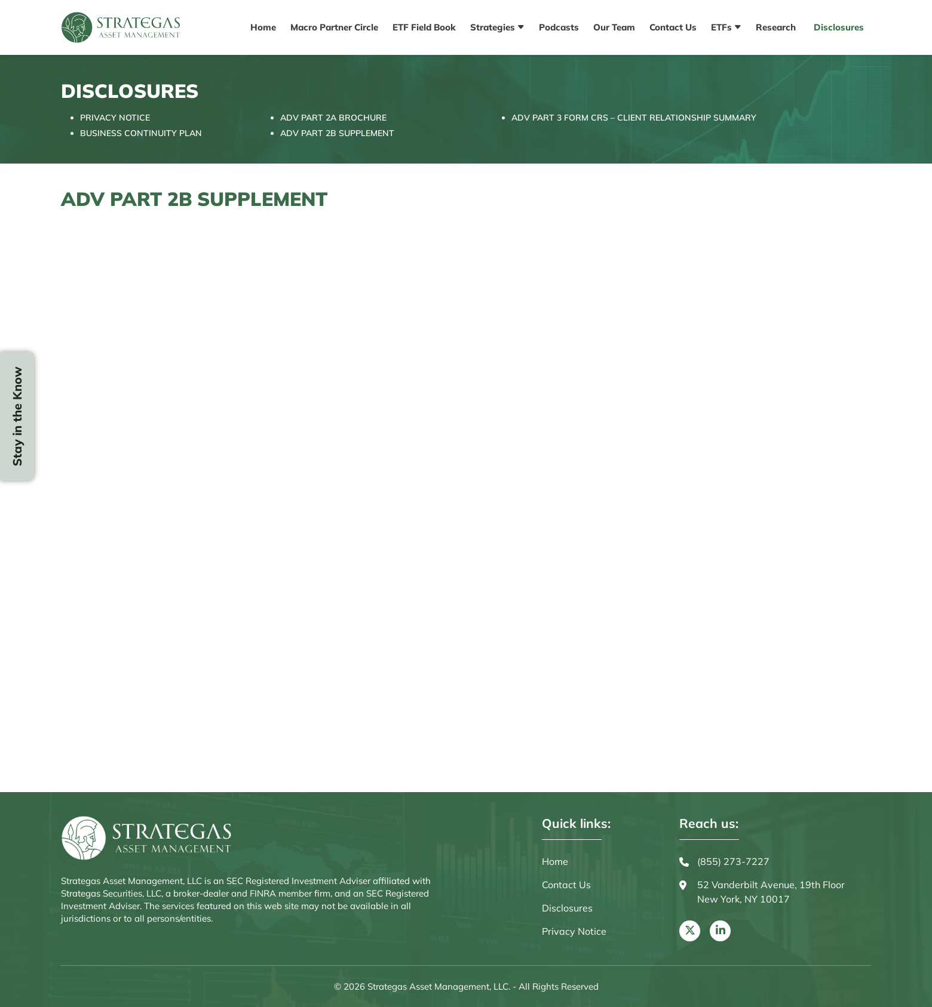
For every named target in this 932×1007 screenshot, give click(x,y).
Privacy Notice (574, 931)
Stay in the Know (17, 416)
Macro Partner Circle (334, 27)
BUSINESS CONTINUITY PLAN (141, 133)
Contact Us (673, 27)
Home (263, 27)
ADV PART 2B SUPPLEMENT (337, 133)
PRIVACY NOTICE (115, 117)
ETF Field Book (424, 27)
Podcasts (559, 27)
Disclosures (839, 27)
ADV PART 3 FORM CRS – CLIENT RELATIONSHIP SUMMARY (633, 117)
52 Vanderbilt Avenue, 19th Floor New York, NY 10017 (762, 892)
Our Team (614, 27)
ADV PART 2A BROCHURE (333, 117)
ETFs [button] (722, 27)
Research (776, 27)
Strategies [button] (493, 27)
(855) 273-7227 (724, 862)
